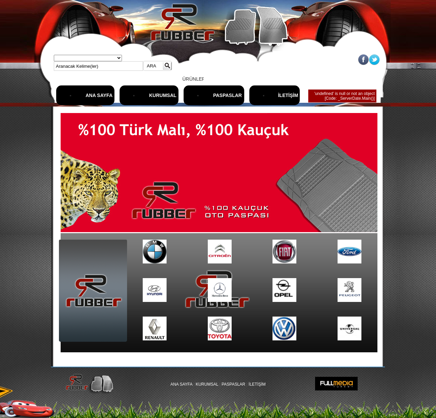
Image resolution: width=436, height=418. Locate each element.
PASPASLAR (227, 95)
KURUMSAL (162, 95)
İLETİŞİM (288, 95)
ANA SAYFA (98, 95)
